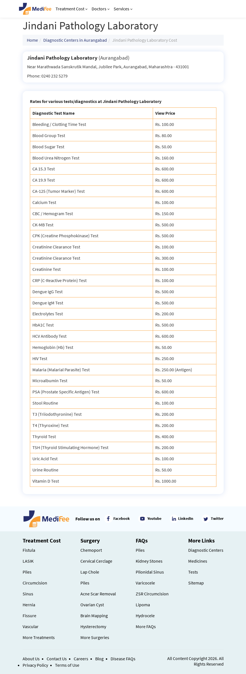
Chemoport (91, 550)
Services (123, 8)
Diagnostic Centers (205, 550)
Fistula (29, 550)
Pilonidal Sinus (150, 572)
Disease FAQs (123, 658)
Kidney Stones (149, 561)
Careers (81, 658)
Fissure (29, 615)
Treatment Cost (71, 8)
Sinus (28, 593)
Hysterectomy (93, 626)
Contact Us (57, 658)
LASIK (28, 561)
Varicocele (145, 583)
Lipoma (143, 604)
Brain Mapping (94, 615)
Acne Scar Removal (98, 593)
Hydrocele (145, 615)
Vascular (31, 626)
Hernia (29, 604)
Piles (27, 572)
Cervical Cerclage (96, 561)
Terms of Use (67, 665)
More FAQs (146, 626)
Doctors (100, 8)
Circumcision (35, 583)
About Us (31, 658)
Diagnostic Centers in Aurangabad (75, 40)
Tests (193, 572)
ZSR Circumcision (152, 593)
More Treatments (39, 637)
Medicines (197, 561)
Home (32, 40)
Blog (99, 658)
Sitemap (196, 583)
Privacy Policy (35, 665)
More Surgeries (94, 637)
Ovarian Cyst (92, 604)
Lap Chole (89, 572)
